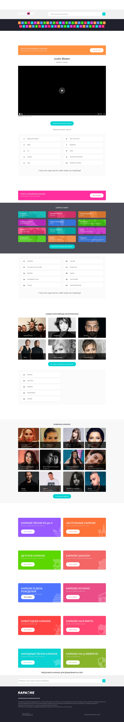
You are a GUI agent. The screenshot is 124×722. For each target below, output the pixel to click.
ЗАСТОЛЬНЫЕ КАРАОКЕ (27, 116)
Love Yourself (99, 279)
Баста (86, 335)
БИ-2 (25, 357)
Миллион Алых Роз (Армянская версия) (92, 240)
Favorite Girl (99, 267)
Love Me (99, 261)
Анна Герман (58, 357)
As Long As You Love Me (56, 267)
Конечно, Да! (24, 468)
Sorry (99, 150)
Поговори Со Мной (56, 240)
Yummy (56, 285)
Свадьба (52, 231)
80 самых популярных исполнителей (62, 364)
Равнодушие (69, 490)
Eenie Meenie (56, 392)
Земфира (57, 335)
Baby (56, 144)
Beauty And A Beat (56, 138)
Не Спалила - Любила (26, 240)
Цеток (82, 215)
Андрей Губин (88, 357)
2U (56, 150)
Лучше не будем (47, 446)
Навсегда (90, 446)
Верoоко (52, 215)
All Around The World (99, 156)
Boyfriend (99, 144)
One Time (56, 380)
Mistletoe (56, 386)
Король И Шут (28, 335)
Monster (56, 398)
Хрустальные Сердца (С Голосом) (97, 468)
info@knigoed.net (27, 715)
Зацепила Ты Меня (48, 490)
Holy (56, 163)
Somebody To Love (56, 279)
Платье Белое (24, 215)
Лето (51, 223)
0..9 (21, 26)
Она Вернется (24, 231)
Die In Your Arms (99, 138)
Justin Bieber (62, 58)
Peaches (56, 374)
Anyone (99, 273)
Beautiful (56, 273)
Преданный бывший (26, 446)
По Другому (46, 468)
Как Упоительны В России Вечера (90, 223)
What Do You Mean (99, 163)
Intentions (56, 261)
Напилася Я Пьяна (25, 223)
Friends (56, 156)
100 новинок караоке (62, 496)
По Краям (23, 490)
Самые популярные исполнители (62, 314)
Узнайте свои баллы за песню (62, 123)
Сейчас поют (62, 208)
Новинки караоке (61, 424)
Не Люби (68, 446)
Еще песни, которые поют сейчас (62, 246)
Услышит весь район (86, 231)
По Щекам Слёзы (92, 490)
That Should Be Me (99, 285)
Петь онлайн (97, 50)
